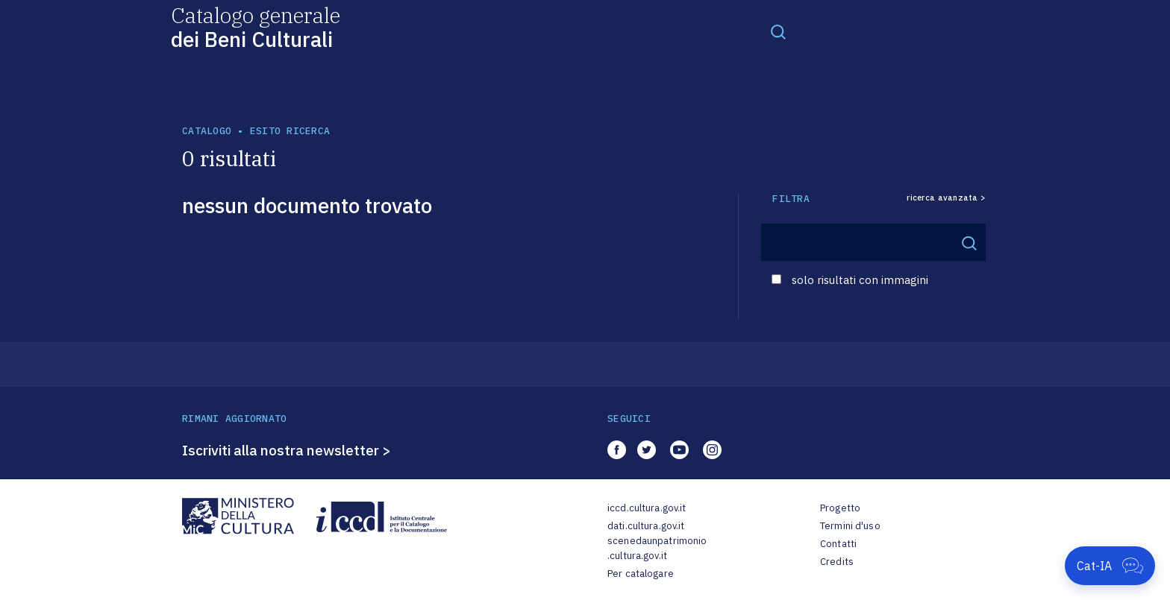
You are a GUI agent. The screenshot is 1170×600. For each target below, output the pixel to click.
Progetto (840, 508)
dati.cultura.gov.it (645, 526)
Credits (837, 561)
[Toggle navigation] (778, 31)
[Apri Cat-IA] (1110, 565)
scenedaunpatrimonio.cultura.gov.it (657, 548)
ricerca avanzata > (946, 198)
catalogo (206, 130)
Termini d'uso (850, 526)
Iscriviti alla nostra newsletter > (286, 450)
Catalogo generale (255, 26)
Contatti (838, 543)
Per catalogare (640, 573)
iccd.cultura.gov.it (646, 508)
